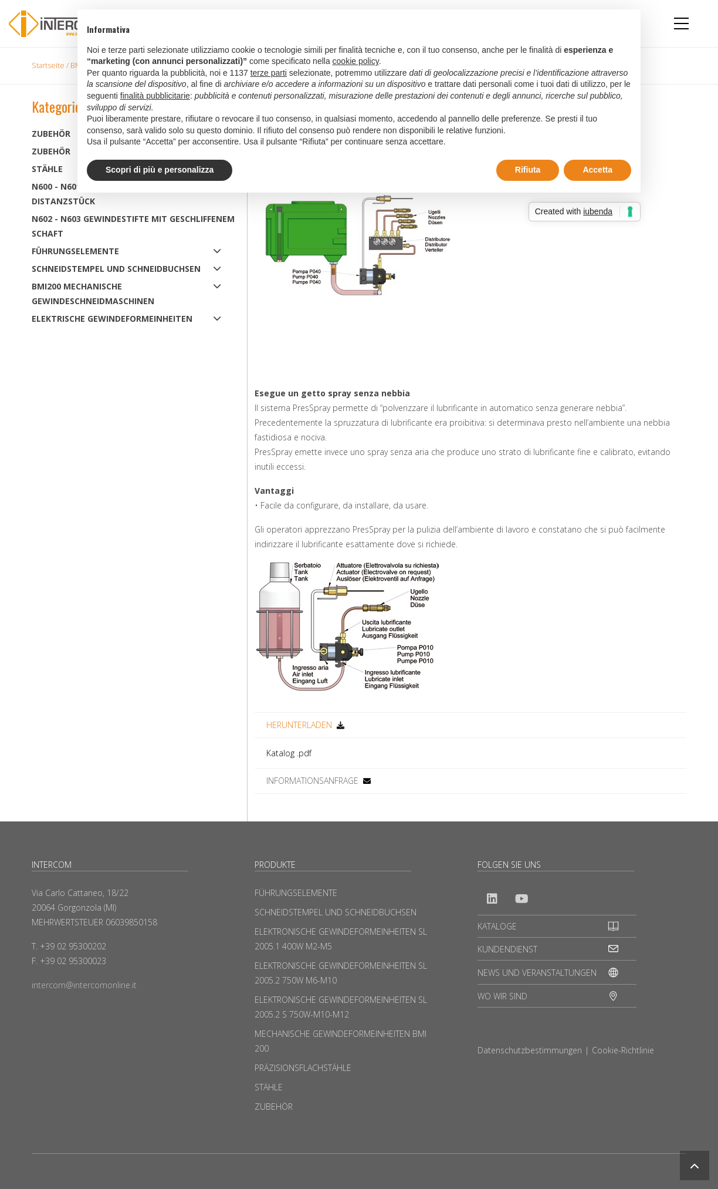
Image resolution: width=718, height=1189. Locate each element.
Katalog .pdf (288, 753)
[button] (694, 1165)
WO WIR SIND (502, 996)
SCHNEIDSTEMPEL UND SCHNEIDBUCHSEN (116, 268)
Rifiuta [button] (528, 169)
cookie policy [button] (356, 61)
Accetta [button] (597, 169)
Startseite (48, 65)
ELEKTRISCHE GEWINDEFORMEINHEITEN (112, 318)
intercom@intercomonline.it (84, 985)
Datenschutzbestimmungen (529, 1050)
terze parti (268, 73)
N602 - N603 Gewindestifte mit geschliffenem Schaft (133, 226)
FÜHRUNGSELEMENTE (75, 251)
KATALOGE (497, 926)
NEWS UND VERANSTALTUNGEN (537, 972)
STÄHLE (269, 1087)
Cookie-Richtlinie (623, 1050)
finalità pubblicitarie (155, 95)
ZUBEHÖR (274, 1106)
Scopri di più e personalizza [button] (160, 169)
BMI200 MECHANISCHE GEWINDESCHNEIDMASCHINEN (93, 293)
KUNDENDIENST (507, 949)
